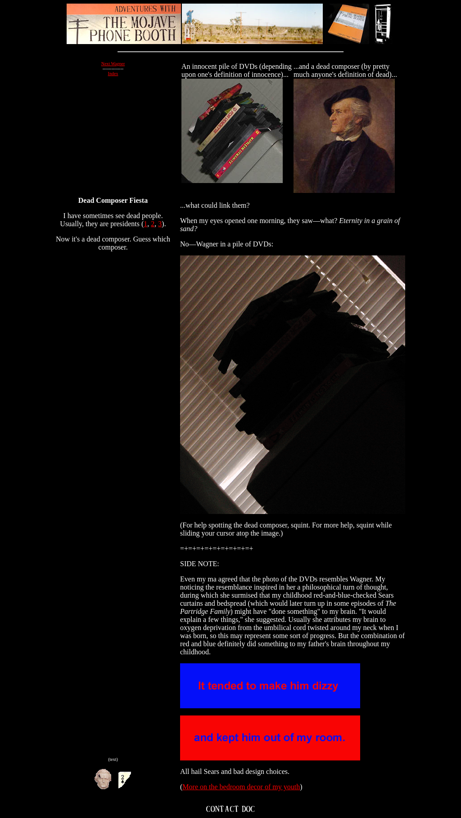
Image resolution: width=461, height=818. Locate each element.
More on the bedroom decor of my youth (241, 787)
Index (113, 73)
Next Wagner (113, 63)
